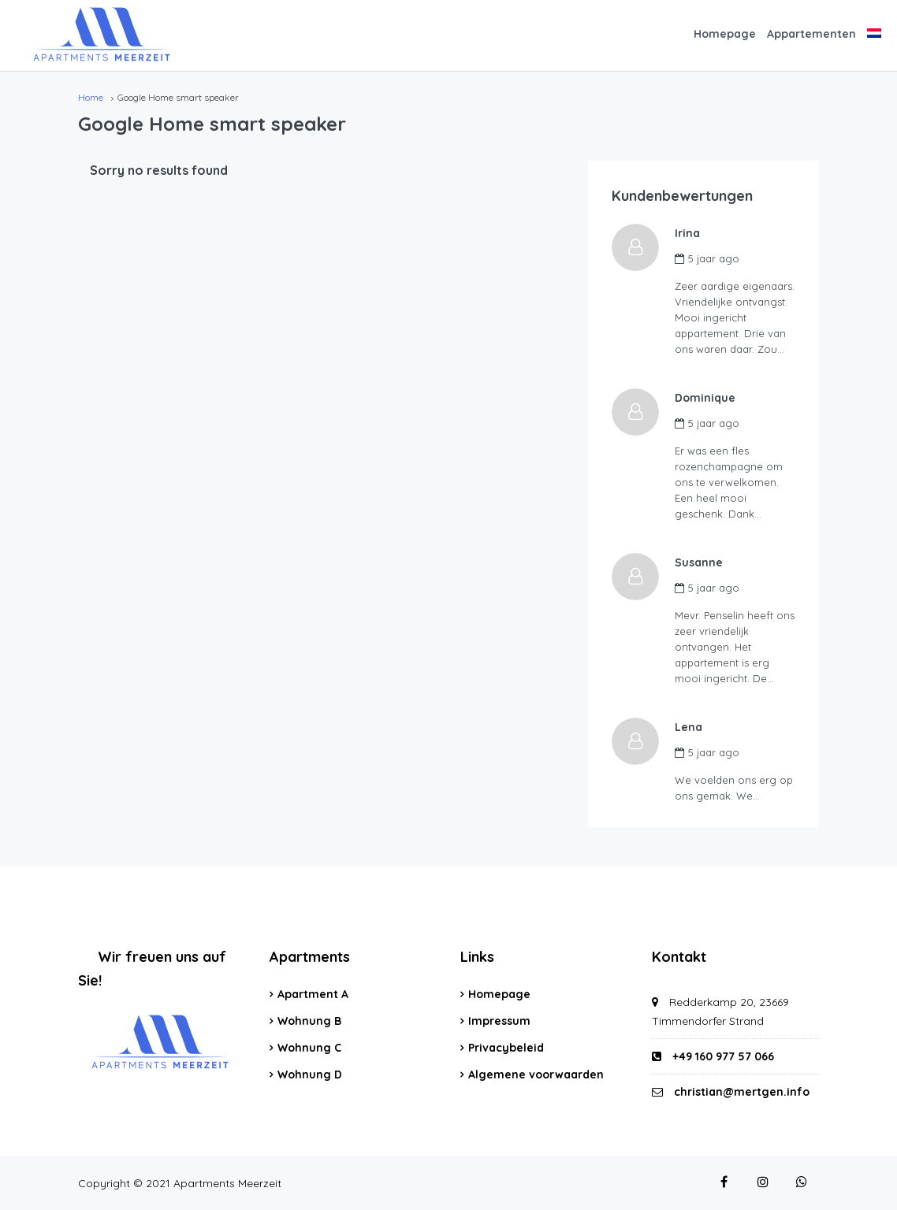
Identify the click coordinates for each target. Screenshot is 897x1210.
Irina (687, 233)
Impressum (499, 1021)
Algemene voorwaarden (536, 1074)
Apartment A (312, 994)
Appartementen (811, 34)
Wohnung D (309, 1074)
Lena (688, 727)
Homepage (725, 34)
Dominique (705, 398)
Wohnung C (309, 1048)
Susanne (699, 562)
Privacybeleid (506, 1048)
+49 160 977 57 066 (713, 1056)
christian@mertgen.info (742, 1092)
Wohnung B (309, 1021)
